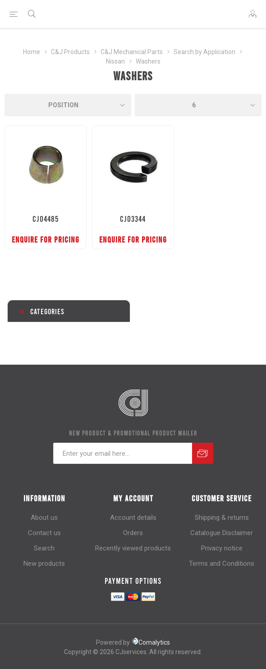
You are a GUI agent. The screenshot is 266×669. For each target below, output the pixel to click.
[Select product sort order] (68, 105)
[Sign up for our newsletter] (122, 453)
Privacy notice (222, 548)
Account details (133, 517)
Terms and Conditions (221, 563)
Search (44, 548)
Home (31, 51)
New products (44, 563)
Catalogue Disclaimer (221, 533)
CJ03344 (133, 219)
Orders (133, 533)
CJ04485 (45, 219)
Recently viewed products (133, 548)
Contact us (44, 533)
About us (44, 517)
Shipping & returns (222, 517)
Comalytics (150, 642)
